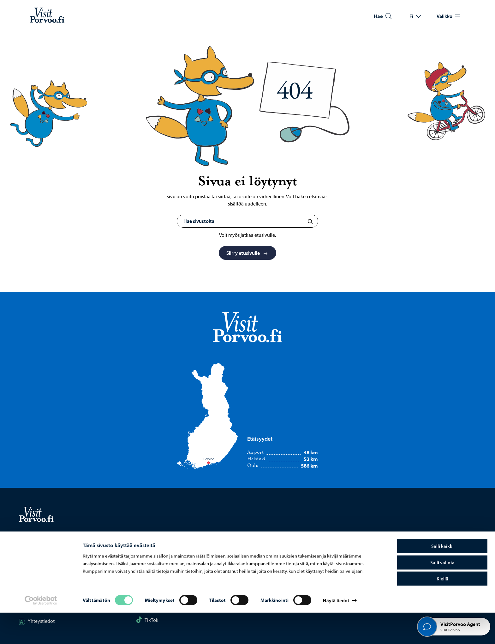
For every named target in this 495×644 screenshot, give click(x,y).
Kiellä (442, 610)
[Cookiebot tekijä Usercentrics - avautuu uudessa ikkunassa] (41, 631)
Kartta (30, 559)
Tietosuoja (386, 559)
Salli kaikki (442, 577)
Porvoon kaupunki (278, 559)
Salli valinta (442, 594)
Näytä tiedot (336, 632)
